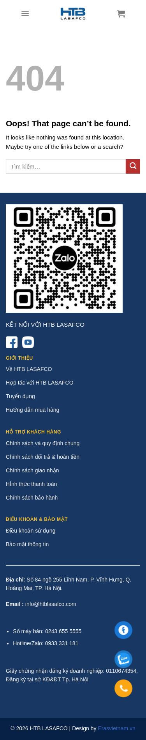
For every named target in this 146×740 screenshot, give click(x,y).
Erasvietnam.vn (116, 728)
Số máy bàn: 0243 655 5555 (47, 631)
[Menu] (25, 13)
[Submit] (133, 166)
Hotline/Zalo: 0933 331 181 (45, 643)
